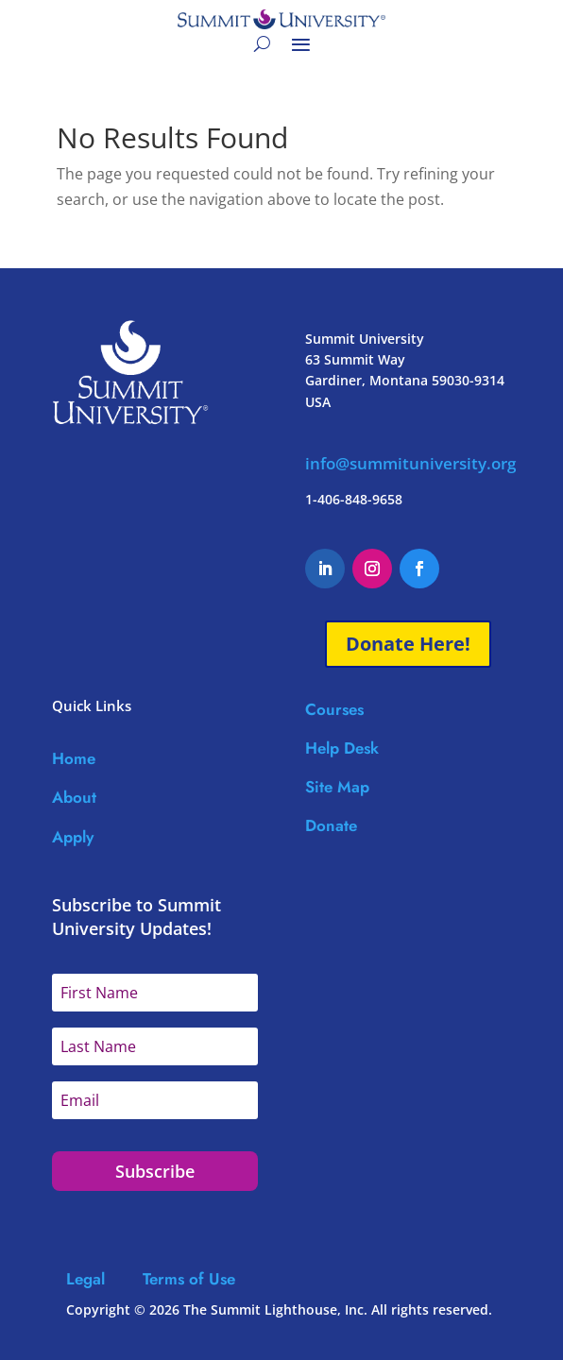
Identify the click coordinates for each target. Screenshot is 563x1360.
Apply (73, 836)
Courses (334, 709)
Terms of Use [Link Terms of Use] (189, 1278)
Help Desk (342, 748)
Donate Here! (408, 643)
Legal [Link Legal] (104, 1278)
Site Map (337, 786)
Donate (331, 825)
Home (73, 758)
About (74, 797)
